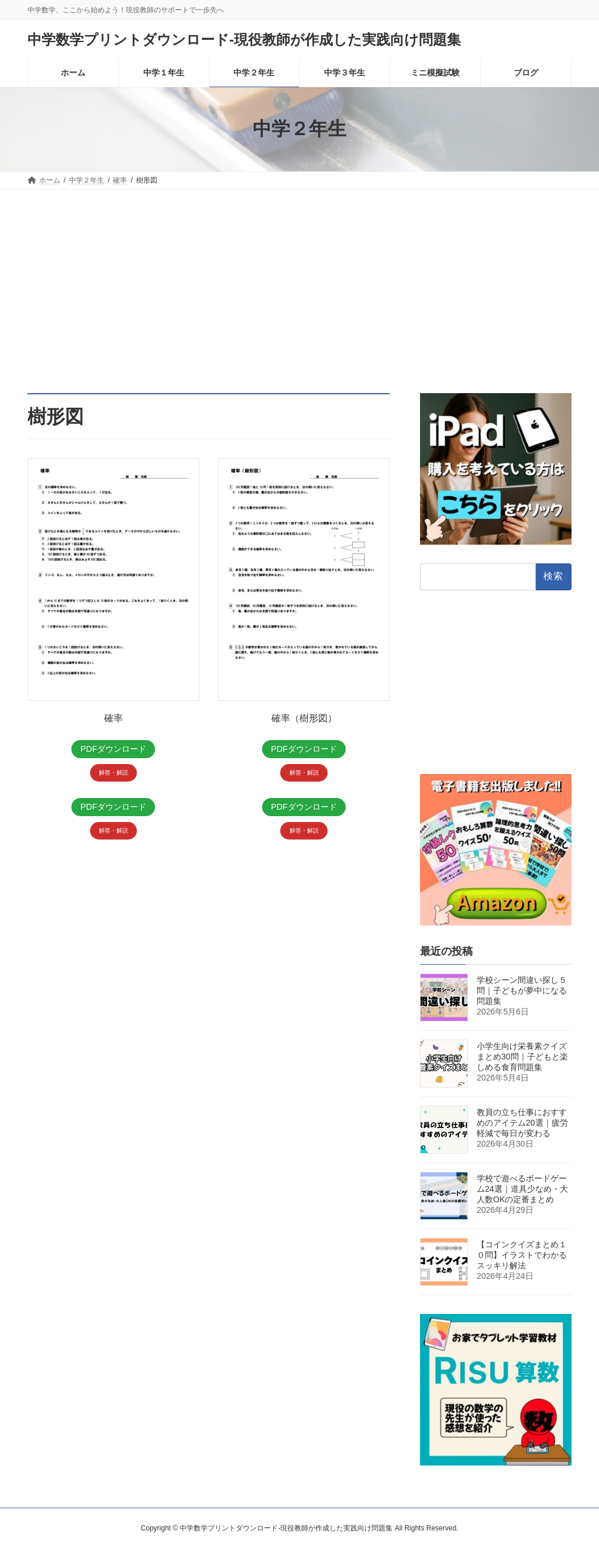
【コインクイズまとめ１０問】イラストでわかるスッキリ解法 (522, 1255)
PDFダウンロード (113, 749)
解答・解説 (113, 773)
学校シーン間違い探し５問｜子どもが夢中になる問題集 (522, 990)
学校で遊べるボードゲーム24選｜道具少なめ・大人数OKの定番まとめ (522, 1189)
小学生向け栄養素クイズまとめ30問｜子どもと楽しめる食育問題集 (522, 1056)
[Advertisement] (299, 277)
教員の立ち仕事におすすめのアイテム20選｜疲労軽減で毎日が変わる (522, 1122)
